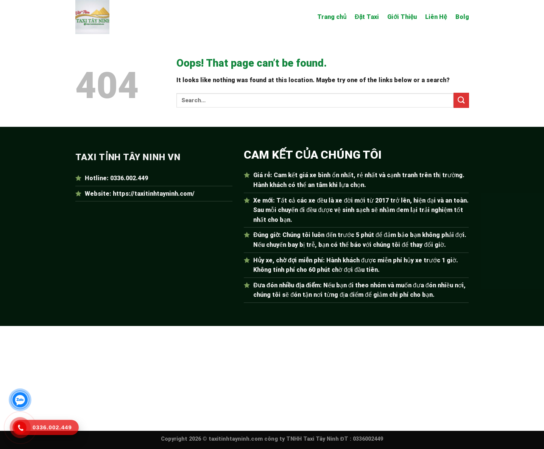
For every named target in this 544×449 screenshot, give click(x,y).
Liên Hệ (436, 16)
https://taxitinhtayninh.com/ (154, 193)
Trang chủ (331, 16)
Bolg (462, 16)
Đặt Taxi (367, 16)
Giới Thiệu (402, 16)
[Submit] (461, 100)
